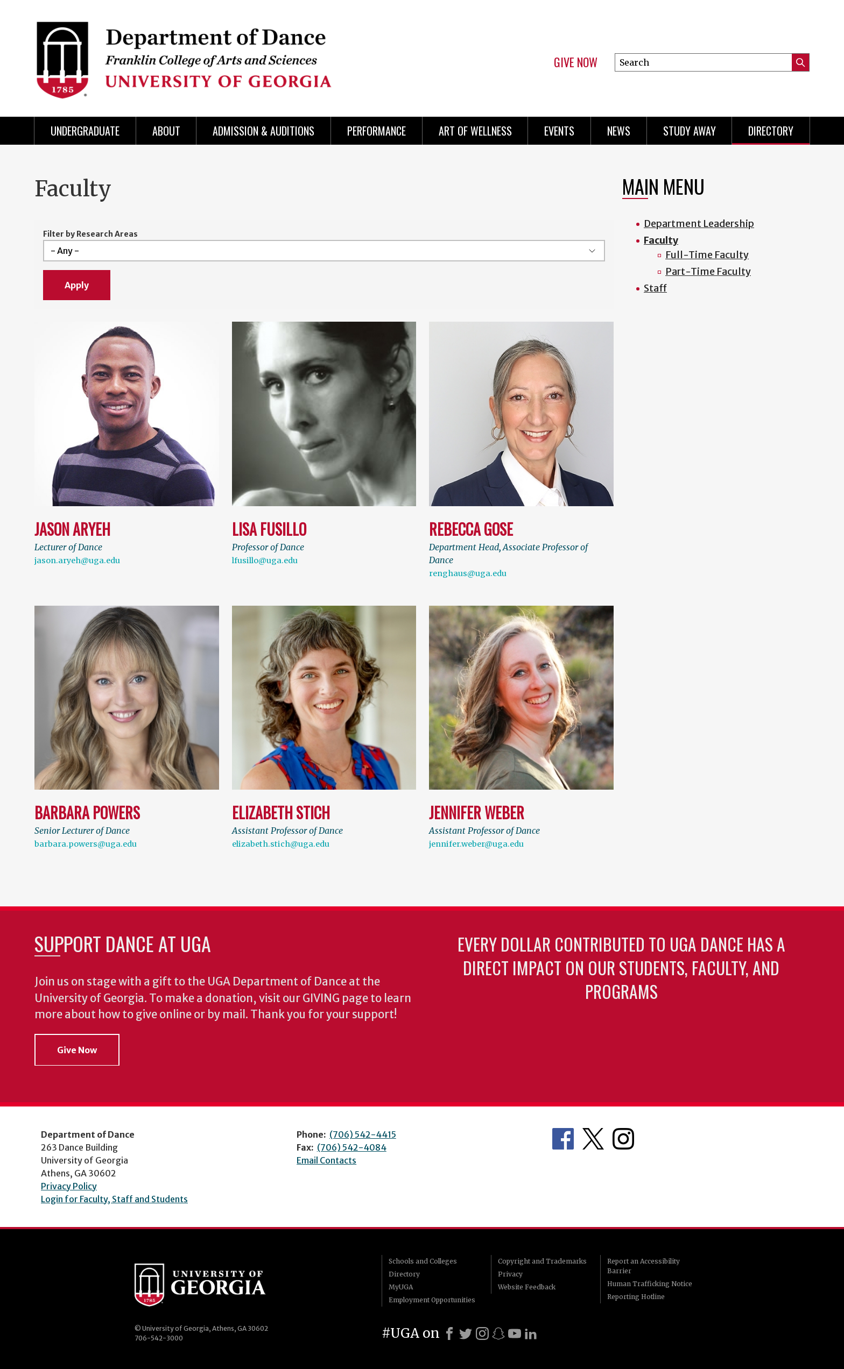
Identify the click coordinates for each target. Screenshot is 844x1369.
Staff (655, 288)
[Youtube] (514, 1333)
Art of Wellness (475, 131)
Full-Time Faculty (707, 255)
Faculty (661, 240)
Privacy (510, 1274)
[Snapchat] (498, 1333)
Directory (770, 131)
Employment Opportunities (432, 1300)
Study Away (689, 131)
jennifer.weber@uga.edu (476, 844)
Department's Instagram (623, 1139)
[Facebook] (449, 1333)
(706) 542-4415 (362, 1134)
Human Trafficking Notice (649, 1284)
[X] (465, 1333)
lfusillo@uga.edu (265, 560)
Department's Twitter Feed (593, 1139)
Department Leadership (699, 223)
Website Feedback (526, 1287)
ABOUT (166, 131)
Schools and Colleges (423, 1261)
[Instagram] (482, 1333)
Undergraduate (85, 131)
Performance (376, 131)
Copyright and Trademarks (542, 1261)
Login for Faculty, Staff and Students (114, 1199)
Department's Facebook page (563, 1139)
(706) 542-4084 (351, 1147)
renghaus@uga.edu (468, 573)
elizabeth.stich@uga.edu (280, 844)
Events (559, 131)
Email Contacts (326, 1160)
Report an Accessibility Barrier (643, 1266)
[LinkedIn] (530, 1333)
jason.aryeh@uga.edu (77, 560)
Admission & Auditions (263, 131)
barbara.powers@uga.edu (85, 844)
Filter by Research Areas (90, 234)
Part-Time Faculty (708, 271)
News (618, 131)
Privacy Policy (69, 1186)
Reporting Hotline (636, 1297)
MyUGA (401, 1287)
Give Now (575, 62)
